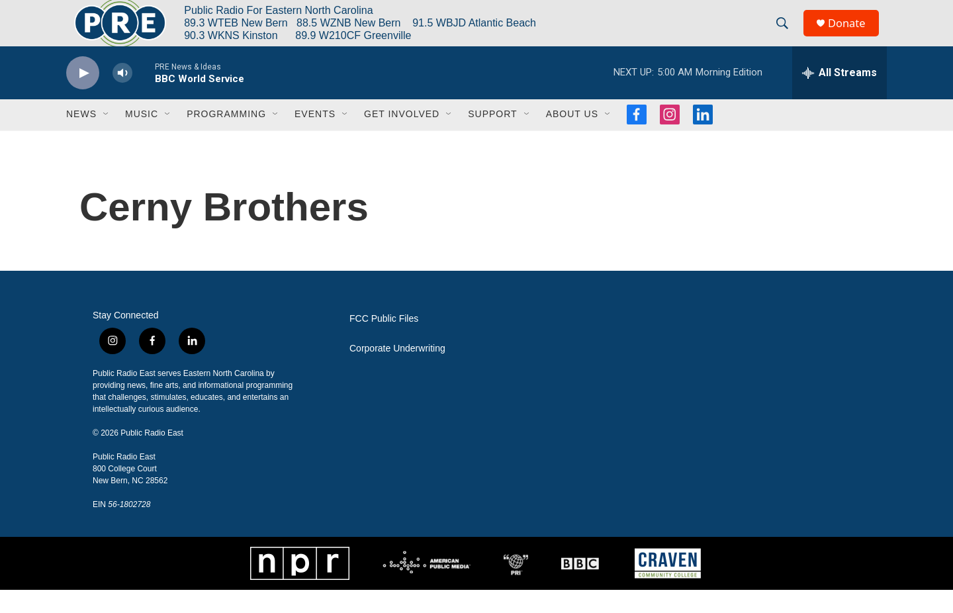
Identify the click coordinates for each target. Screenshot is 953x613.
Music (141, 137)
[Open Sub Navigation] (106, 137)
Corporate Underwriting (397, 372)
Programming (226, 137)
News (81, 137)
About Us (572, 137)
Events (315, 137)
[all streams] (839, 96)
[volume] (122, 96)
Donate (853, 35)
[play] (82, 96)
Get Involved (401, 137)
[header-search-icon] (786, 35)
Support (492, 137)
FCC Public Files (383, 342)
